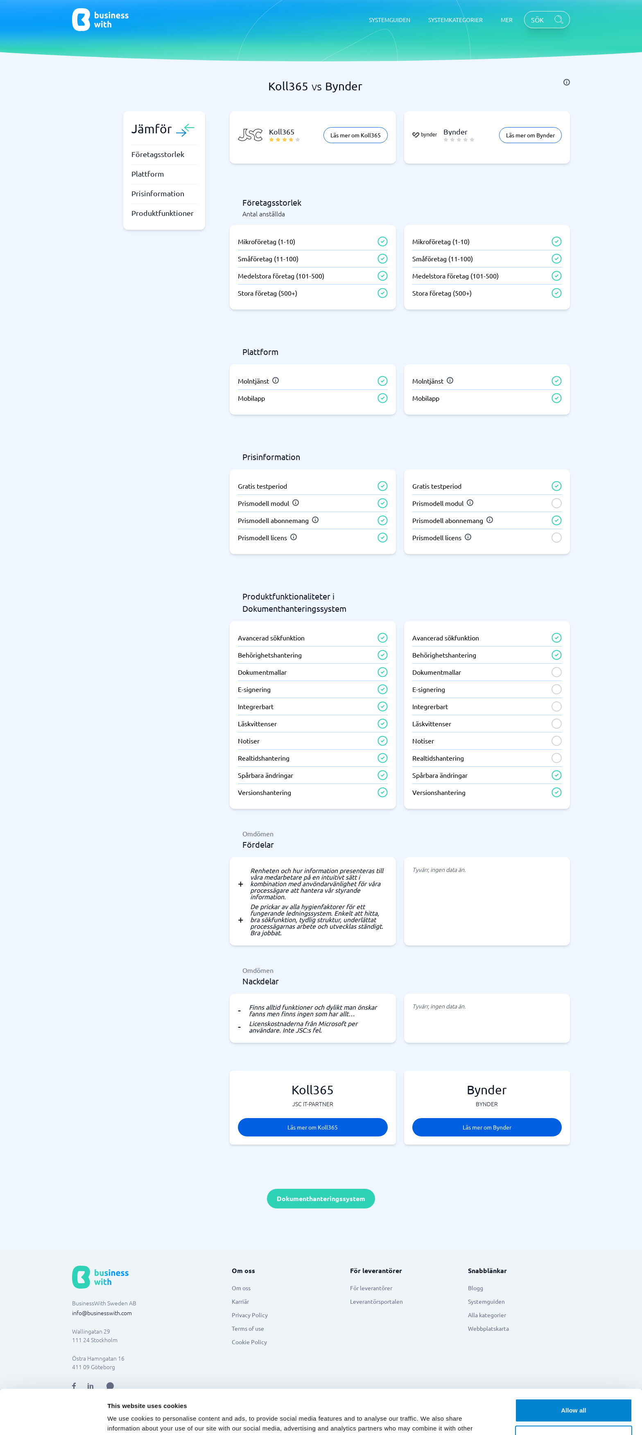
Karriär (240, 1301)
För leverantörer (371, 1287)
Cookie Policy (249, 1341)
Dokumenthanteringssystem (321, 1198)
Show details (126, 1418)
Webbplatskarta (488, 1328)
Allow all (573, 1368)
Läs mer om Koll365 (355, 135)
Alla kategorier (487, 1314)
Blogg (475, 1287)
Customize (574, 1395)
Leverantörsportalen (376, 1301)
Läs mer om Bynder (530, 135)
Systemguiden (486, 1301)
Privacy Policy (250, 1314)
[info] (566, 82)
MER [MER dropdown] (507, 19)
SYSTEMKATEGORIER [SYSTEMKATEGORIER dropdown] (455, 19)
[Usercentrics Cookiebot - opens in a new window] (53, 1419)
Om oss (241, 1287)
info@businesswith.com (102, 1313)
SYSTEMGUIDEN (389, 19)
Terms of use (248, 1328)
